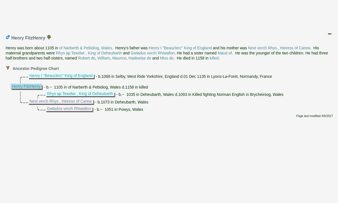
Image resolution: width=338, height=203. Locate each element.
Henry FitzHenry (26, 86)
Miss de (166, 58)
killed (214, 58)
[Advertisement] (169, 15)
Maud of (225, 53)
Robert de (86, 58)
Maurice (119, 58)
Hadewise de (139, 58)
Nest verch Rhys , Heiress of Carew (279, 48)
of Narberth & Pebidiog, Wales (85, 48)
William (103, 58)
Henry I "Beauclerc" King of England (180, 48)
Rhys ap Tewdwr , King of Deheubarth (89, 53)
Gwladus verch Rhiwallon (153, 53)
